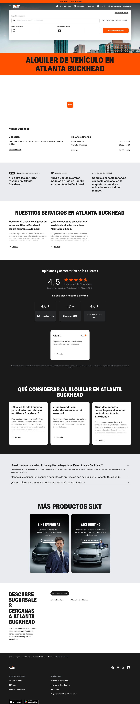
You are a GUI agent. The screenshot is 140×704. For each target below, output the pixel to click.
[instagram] (118, 656)
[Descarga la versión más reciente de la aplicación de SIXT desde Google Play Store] (31, 690)
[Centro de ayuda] (63, 6)
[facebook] (112, 656)
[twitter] (123, 656)
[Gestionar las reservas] (84, 6)
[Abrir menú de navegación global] (10, 6)
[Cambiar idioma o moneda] (101, 6)
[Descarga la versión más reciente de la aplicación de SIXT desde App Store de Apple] (15, 690)
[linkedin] (128, 656)
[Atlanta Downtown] (57, 588)
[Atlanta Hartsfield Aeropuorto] (80, 588)
